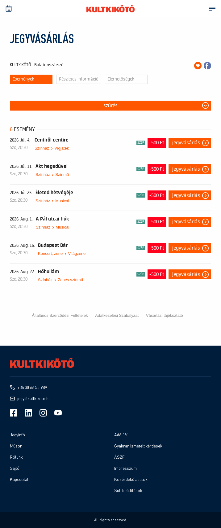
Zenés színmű (70, 279)
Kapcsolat (19, 479)
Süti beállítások (128, 490)
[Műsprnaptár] (8, 8)
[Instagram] (43, 413)
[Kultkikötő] (110, 8)
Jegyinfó (17, 434)
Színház (42, 148)
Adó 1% (121, 434)
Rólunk (16, 457)
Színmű (62, 174)
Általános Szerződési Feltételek (60, 315)
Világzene (76, 253)
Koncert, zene (50, 253)
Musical (62, 201)
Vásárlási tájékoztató (164, 315)
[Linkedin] (28, 413)
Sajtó (14, 468)
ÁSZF (119, 457)
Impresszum (125, 468)
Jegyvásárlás (186, 143)
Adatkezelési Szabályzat (117, 315)
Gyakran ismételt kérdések (138, 445)
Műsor (16, 445)
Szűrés (110, 105)
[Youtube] (58, 413)
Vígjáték (61, 148)
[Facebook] (13, 413)
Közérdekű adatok (131, 479)
